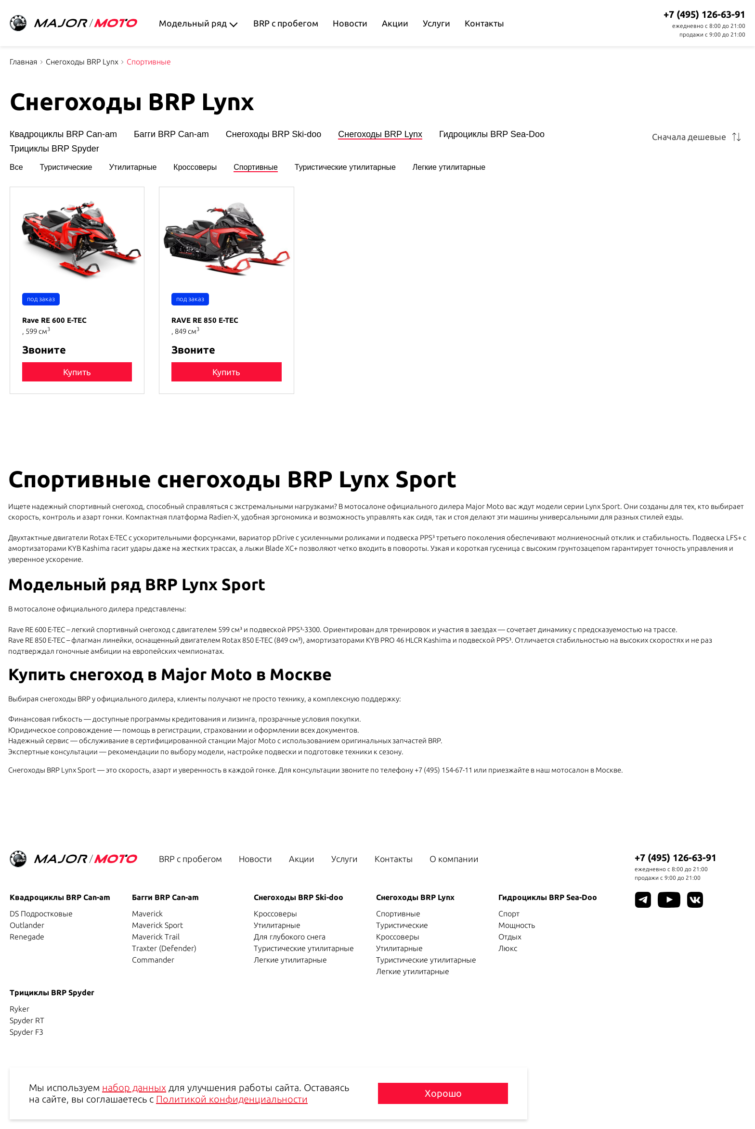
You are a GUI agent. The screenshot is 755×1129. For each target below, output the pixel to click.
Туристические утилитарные (345, 167)
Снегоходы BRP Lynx (82, 61)
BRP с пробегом (285, 23)
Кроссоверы (195, 167)
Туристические (66, 167)
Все (16, 167)
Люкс (507, 948)
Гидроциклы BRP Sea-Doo (492, 134)
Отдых (509, 936)
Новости (350, 23)
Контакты (484, 23)
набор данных (134, 1087)
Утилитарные (132, 167)
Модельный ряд (193, 23)
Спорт (509, 913)
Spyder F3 (26, 1032)
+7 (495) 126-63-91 (704, 14)
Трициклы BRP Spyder (54, 148)
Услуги (436, 23)
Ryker (19, 1008)
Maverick (147, 913)
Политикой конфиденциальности (232, 1098)
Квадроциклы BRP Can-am (63, 134)
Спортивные (256, 167)
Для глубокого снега (289, 936)
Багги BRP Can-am (171, 134)
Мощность (516, 925)
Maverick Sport (157, 925)
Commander (153, 959)
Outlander (27, 925)
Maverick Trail (156, 936)
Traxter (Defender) (164, 948)
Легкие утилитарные (449, 167)
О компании (454, 858)
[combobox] (698, 136)
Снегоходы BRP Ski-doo (274, 134)
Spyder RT (27, 1020)
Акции (395, 23)
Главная (24, 61)
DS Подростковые (41, 913)
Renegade (27, 936)
